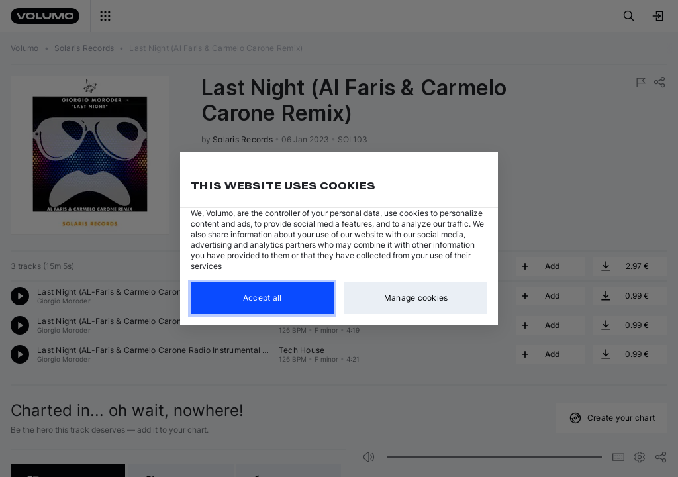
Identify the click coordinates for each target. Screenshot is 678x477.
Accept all (262, 298)
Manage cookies (416, 298)
